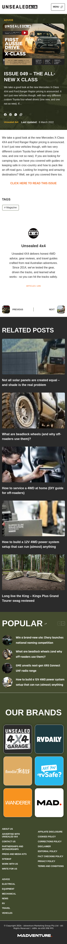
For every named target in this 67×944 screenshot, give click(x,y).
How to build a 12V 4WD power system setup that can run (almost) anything (40, 682)
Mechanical (9, 894)
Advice (8, 20)
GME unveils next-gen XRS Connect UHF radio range (38, 668)
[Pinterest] (10, 114)
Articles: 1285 (33, 286)
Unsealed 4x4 (11, 122)
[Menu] (58, 7)
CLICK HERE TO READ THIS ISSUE (33, 183)
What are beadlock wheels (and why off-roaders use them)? (39, 654)
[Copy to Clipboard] (21, 114)
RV (3, 903)
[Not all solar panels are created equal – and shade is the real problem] (33, 357)
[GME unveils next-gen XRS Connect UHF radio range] (7, 668)
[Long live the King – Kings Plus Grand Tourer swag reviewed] (33, 572)
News (5, 898)
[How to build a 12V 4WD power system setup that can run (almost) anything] (33, 518)
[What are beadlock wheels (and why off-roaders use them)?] (33, 410)
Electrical (8, 884)
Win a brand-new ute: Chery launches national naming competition (40, 640)
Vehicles (7, 913)
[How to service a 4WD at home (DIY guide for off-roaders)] (33, 464)
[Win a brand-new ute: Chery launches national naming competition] (7, 640)
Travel (6, 908)
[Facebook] (5, 114)
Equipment (8, 889)
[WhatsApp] (15, 114)
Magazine (10, 207)
